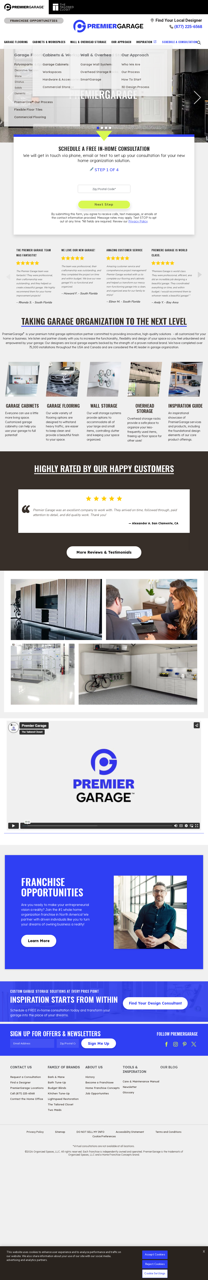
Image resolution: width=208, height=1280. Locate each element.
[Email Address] (32, 1158)
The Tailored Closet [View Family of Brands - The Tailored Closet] (60, 1219)
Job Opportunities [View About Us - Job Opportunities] (97, 1208)
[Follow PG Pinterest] (185, 1159)
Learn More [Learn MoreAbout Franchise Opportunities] (39, 1056)
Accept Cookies (155, 1254)
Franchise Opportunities (33, 21)
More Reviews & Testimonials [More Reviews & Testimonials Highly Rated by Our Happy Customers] (104, 667)
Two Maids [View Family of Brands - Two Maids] (55, 1225)
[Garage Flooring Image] (63, 379)
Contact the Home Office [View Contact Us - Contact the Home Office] (26, 1214)
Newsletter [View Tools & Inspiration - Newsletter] (130, 1202)
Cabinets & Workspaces (48, 42)
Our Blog (169, 1183)
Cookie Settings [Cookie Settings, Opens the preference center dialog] (154, 1273)
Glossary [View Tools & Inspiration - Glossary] (128, 1207)
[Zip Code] (104, 189)
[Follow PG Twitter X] (194, 1159)
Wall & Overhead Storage (88, 42)
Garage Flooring (16, 42)
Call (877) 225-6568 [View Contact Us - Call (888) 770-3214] (22, 1208)
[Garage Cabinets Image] (22, 379)
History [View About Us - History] (90, 1192)
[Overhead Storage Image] (144, 379)
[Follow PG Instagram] (175, 1159)
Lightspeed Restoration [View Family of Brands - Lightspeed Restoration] (63, 1214)
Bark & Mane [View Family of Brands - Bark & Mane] (56, 1192)
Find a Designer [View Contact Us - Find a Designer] (20, 1197)
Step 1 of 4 (107, 170)
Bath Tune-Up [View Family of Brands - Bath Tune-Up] (57, 1197)
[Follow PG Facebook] (166, 1159)
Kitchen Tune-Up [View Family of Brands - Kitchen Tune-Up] (59, 1208)
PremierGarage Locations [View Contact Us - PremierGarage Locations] (27, 1203)
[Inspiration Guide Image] (185, 379)
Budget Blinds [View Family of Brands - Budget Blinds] (57, 1203)
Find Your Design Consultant (155, 1118)
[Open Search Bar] (199, 42)
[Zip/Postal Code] (68, 1158)
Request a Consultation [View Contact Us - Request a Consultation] (25, 1192)
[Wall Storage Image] (104, 379)
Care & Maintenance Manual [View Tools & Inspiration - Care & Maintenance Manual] (141, 1196)
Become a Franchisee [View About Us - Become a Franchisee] (99, 1197)
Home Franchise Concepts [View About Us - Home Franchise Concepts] (102, 1203)
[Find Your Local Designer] (176, 20)
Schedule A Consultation (179, 42)
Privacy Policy (137, 221)
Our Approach (121, 42)
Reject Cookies (155, 1264)
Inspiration (144, 42)
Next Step (104, 204)
